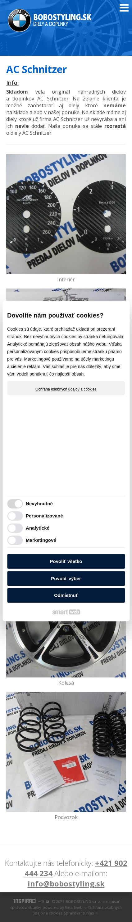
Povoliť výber (66, 578)
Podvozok (66, 817)
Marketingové (41, 540)
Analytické (37, 528)
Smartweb (74, 907)
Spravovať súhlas (79, 913)
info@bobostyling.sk (66, 883)
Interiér (66, 279)
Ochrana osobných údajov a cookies (66, 389)
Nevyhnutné (39, 503)
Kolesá (66, 682)
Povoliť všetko (66, 561)
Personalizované (44, 515)
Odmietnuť (66, 595)
